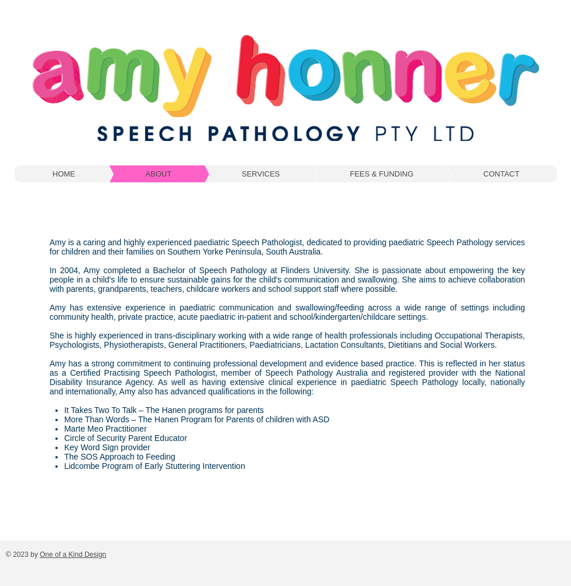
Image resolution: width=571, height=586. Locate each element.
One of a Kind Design (73, 554)
